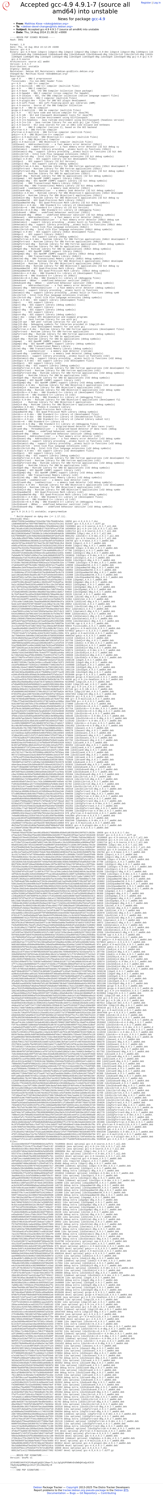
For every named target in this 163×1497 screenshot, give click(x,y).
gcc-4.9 (98, 19)
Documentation (56, 1493)
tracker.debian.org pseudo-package (84, 1490)
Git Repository (88, 1493)
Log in (157, 2)
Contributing (108, 1493)
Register (146, 2)
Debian (37, 1487)
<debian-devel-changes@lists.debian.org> (47, 26)
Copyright (72, 1487)
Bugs (73, 1493)
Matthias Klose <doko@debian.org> (47, 23)
